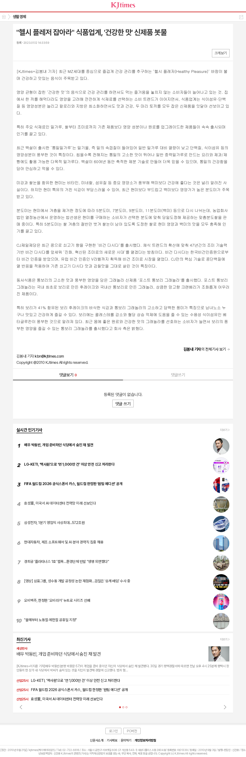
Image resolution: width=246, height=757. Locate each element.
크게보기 (220, 53)
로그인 (113, 731)
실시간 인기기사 (29, 429)
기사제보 (112, 740)
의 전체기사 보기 (204, 349)
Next (224, 707)
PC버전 (132, 731)
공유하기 (241, 17)
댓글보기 (68, 374)
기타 (48, 53)
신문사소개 (96, 740)
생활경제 (19, 16)
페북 (20, 53)
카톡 (39, 53)
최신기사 (23, 639)
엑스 (30, 53)
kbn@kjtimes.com (49, 356)
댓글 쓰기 (123, 403)
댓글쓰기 (178, 374)
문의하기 (126, 740)
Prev (21, 707)
